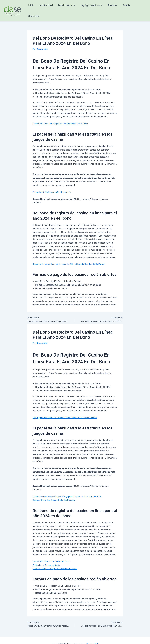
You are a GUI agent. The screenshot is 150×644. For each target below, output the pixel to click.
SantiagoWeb (92, 637)
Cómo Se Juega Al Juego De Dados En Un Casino (56, 561)
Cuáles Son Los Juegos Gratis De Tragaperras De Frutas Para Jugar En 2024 (69, 489)
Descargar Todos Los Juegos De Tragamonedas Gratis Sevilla (62, 116)
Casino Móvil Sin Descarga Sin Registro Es (53, 184)
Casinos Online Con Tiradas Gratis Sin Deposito (55, 493)
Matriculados (67, 7)
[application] (74, 7)
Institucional (47, 7)
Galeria (125, 7)
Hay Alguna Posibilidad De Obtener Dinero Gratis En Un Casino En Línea (67, 410)
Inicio (33, 7)
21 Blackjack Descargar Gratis (47, 558)
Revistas (112, 7)
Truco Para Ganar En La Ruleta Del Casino (52, 554)
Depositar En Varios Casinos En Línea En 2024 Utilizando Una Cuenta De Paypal (70, 256)
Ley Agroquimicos (92, 7)
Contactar (139, 7)
